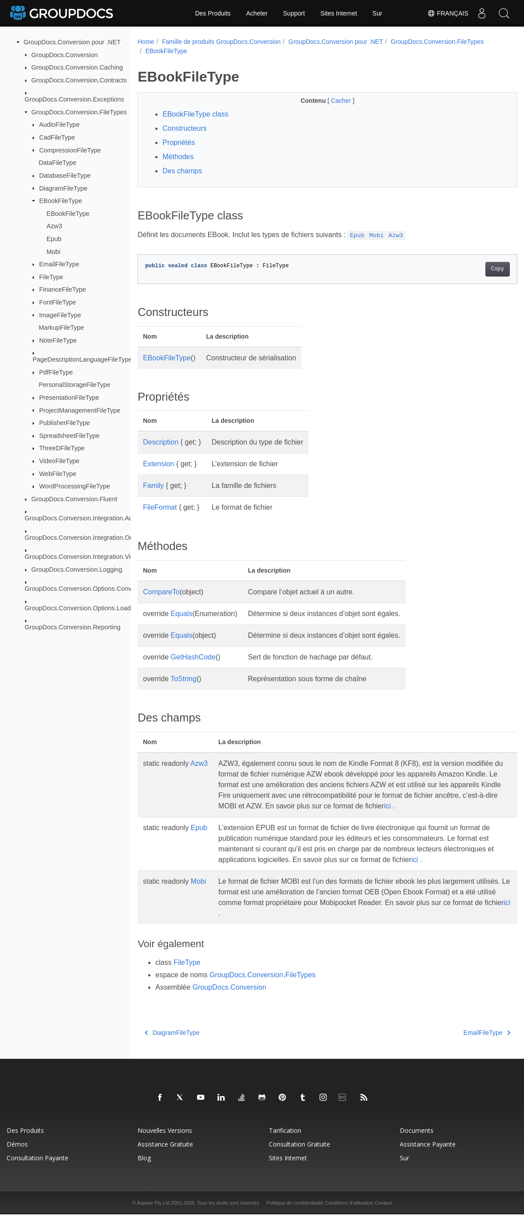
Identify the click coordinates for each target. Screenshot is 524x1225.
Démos (17, 1155)
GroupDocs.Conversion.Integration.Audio (83, 518)
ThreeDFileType (61, 448)
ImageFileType (60, 314)
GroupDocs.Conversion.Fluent (75, 499)
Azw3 (54, 226)
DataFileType (57, 162)
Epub (54, 238)
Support (294, 13)
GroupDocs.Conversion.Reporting (73, 627)
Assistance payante (428, 1155)
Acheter (257, 13)
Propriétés (178, 142)
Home (146, 41)
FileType (51, 277)
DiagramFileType (63, 187)
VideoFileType (59, 460)
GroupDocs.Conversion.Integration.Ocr (80, 537)
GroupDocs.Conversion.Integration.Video (83, 556)
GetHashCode (193, 657)
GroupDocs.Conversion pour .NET (72, 42)
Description (160, 442)
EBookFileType (60, 200)
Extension (158, 464)
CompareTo (161, 592)
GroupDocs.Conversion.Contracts (79, 80)
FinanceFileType (62, 289)
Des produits (25, 1141)
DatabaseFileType (65, 175)
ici (240, 816)
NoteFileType (58, 340)
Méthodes (177, 156)
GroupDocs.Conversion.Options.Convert (82, 588)
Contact (383, 1213)
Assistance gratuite (165, 1155)
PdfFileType (56, 372)
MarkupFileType (61, 327)
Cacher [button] (328, 100)
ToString (183, 679)
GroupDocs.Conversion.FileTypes (79, 112)
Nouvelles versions (165, 1141)
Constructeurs (184, 128)
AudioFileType (59, 124)
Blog (144, 1168)
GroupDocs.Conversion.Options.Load (78, 607)
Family (153, 485)
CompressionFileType (70, 149)
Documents (416, 1141)
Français (448, 13)
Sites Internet (338, 13)
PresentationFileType (69, 397)
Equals (182, 613)
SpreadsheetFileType (69, 435)
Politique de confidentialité (294, 1213)
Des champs (182, 171)
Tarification (285, 1141)
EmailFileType (59, 264)
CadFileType (57, 137)
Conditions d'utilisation (349, 1213)
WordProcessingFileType (74, 486)
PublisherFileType (64, 422)
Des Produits (213, 13)
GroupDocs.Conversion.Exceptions (74, 99)
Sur (377, 13)
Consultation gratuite (299, 1155)
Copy (471, 269)
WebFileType (57, 473)
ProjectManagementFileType (79, 410)
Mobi (53, 251)
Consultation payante (37, 1168)
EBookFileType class (195, 114)
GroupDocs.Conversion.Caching (77, 67)
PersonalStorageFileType (74, 384)
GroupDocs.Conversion (65, 54)
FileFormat (160, 507)
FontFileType (57, 302)
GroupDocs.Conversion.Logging (77, 569)
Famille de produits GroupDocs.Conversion (221, 41)
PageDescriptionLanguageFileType (82, 359)
